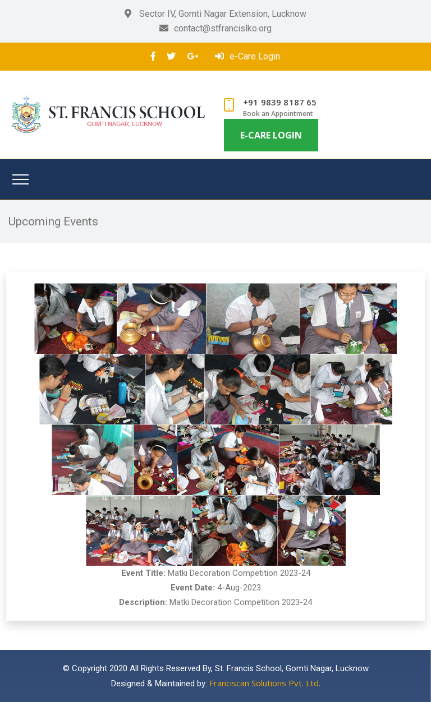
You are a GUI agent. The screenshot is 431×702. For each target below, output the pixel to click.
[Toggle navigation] (20, 179)
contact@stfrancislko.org (215, 28)
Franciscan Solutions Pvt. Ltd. (264, 683)
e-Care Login (247, 56)
